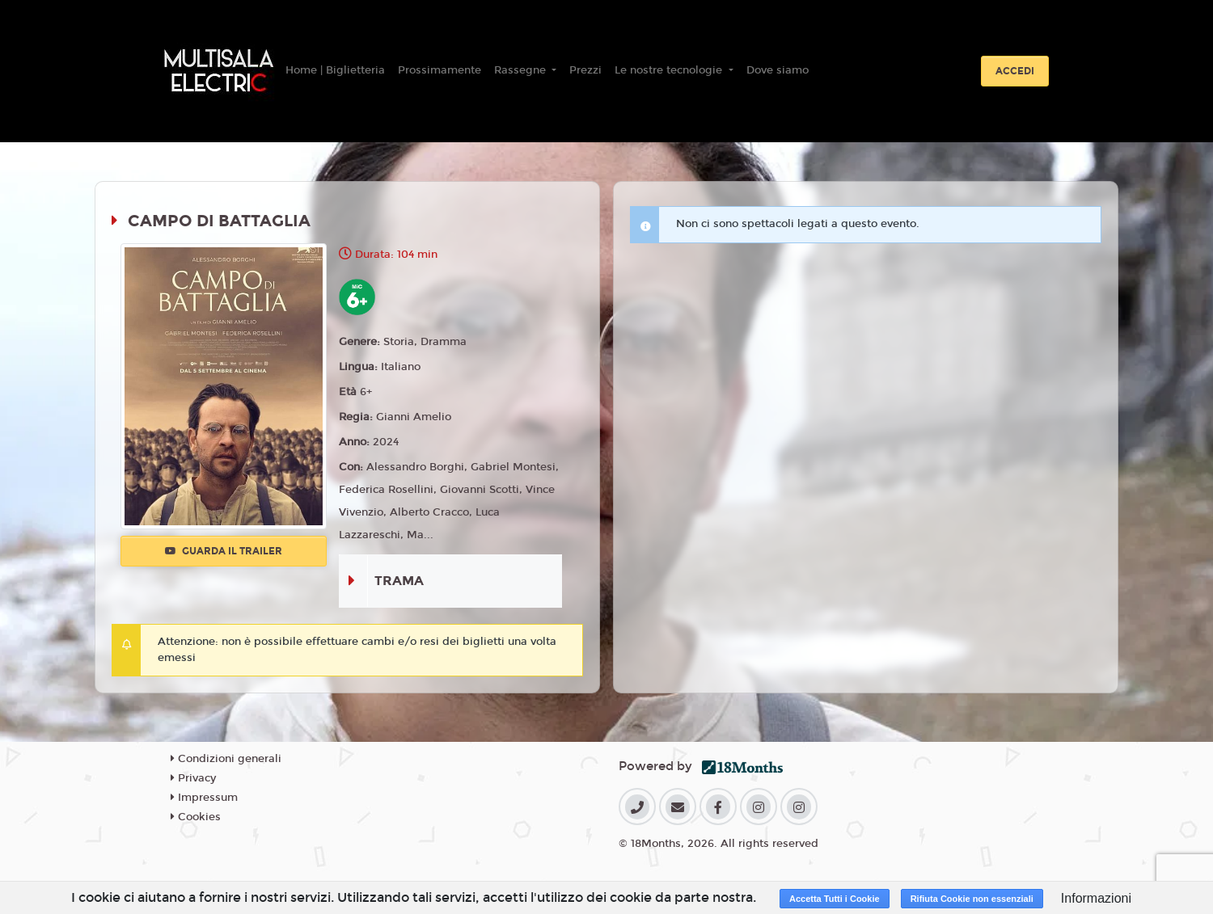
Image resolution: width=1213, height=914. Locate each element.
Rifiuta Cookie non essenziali (972, 898)
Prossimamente (439, 70)
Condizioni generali (226, 758)
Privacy (193, 778)
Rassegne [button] (521, 70)
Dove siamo (777, 70)
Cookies (196, 817)
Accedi (1014, 71)
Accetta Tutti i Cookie (834, 898)
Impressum (204, 797)
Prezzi (585, 70)
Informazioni (1096, 898)
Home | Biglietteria (335, 70)
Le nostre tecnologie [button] (670, 70)
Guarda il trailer (223, 551)
